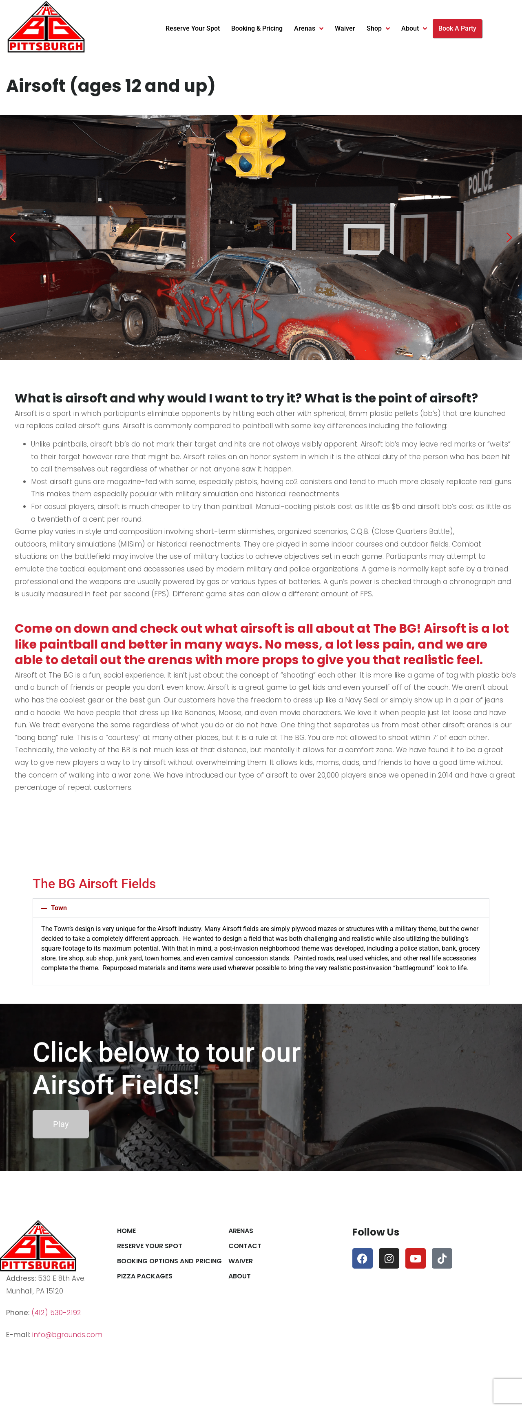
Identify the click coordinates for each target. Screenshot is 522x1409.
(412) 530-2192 (56, 1313)
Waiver (345, 28)
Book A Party (457, 28)
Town (59, 908)
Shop (378, 28)
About (414, 28)
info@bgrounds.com (67, 1335)
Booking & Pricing (257, 28)
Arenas (308, 28)
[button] (12, 237)
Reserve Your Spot (193, 28)
